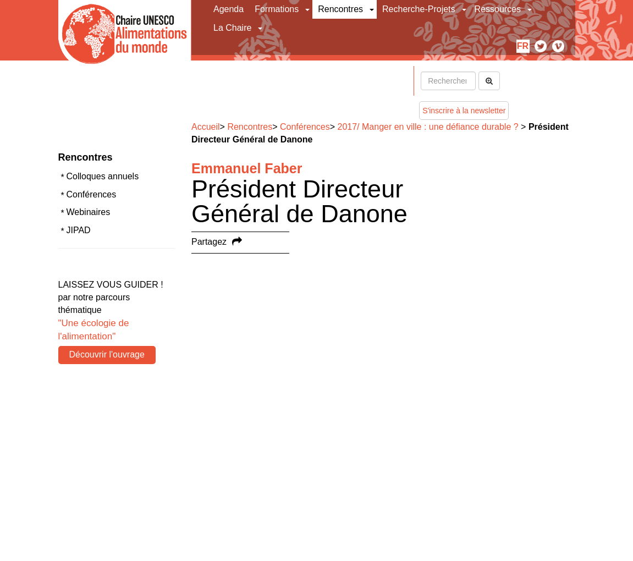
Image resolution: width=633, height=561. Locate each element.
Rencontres (340, 9)
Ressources (498, 9)
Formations (277, 9)
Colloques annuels (103, 176)
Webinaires (89, 212)
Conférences (92, 194)
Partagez (209, 241)
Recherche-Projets (418, 9)
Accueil (205, 126)
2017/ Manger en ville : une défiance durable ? (428, 126)
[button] (308, 9)
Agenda (228, 9)
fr (523, 46)
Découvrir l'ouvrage (107, 354)
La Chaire (232, 27)
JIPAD (79, 230)
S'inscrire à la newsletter (463, 110)
